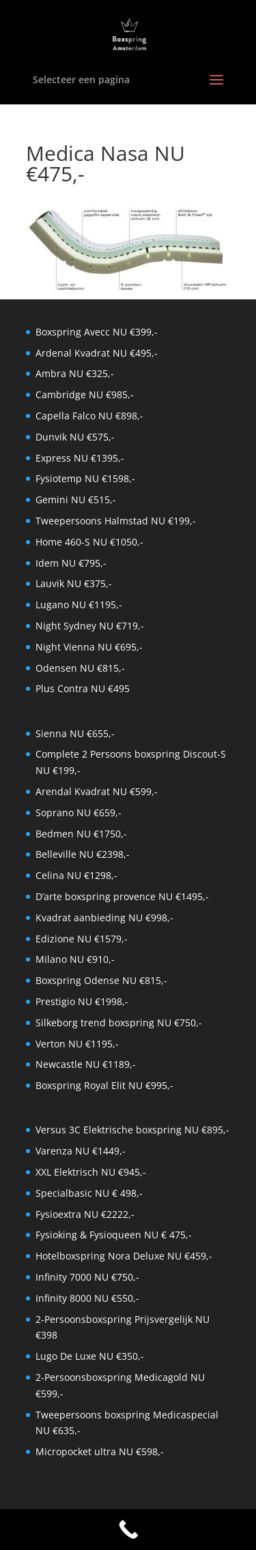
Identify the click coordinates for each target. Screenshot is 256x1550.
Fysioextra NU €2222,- (84, 1214)
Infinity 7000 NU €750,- (87, 1276)
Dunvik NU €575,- (75, 436)
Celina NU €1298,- (76, 875)
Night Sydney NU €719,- (89, 625)
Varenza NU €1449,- (80, 1150)
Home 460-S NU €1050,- (89, 541)
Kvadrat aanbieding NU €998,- (104, 917)
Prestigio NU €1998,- (81, 1001)
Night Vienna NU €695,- (89, 646)
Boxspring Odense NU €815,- (101, 980)
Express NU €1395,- (79, 457)
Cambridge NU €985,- (84, 394)
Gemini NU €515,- (75, 499)
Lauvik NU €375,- (73, 583)
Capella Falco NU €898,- (89, 415)
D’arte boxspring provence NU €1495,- (122, 896)
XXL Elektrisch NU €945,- (90, 1171)
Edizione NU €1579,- (81, 938)
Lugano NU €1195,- (78, 604)
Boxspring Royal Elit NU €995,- (104, 1085)
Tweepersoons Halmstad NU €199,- (115, 520)
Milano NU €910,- (75, 959)
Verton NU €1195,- (77, 1043)
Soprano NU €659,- (78, 812)
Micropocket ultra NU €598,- (99, 1451)
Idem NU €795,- (70, 562)
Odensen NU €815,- (80, 667)
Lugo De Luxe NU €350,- (89, 1356)
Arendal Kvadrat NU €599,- (96, 791)
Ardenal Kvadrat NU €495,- (96, 352)
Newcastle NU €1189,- (85, 1064)
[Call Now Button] (128, 1529)
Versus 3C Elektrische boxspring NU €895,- (132, 1129)
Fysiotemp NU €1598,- (85, 478)
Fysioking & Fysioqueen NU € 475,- (113, 1234)
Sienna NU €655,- (75, 733)
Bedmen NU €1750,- (81, 833)
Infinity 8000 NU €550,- (87, 1298)
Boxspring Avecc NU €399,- (96, 331)
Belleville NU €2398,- (82, 854)
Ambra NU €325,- (74, 373)
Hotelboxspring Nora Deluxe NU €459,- (123, 1255)
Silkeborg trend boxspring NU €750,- (118, 1022)
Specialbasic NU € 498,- (89, 1193)
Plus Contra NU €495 (82, 688)
